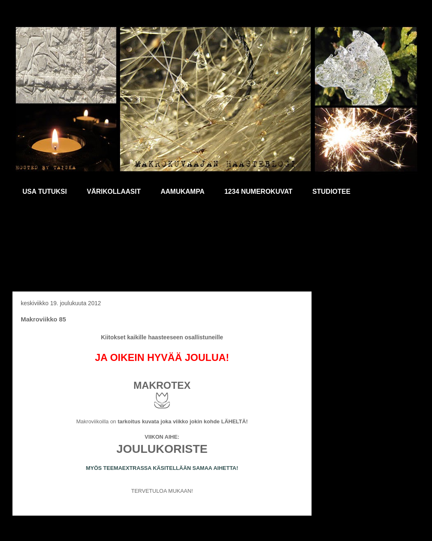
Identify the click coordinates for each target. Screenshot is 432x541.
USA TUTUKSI (44, 191)
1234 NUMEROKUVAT (258, 191)
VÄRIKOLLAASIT (114, 191)
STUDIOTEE (331, 191)
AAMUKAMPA (182, 191)
